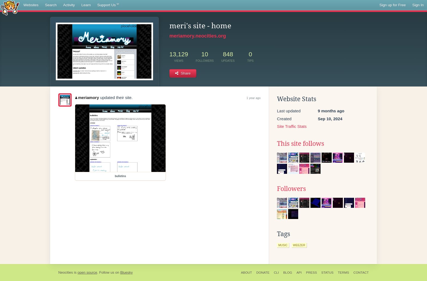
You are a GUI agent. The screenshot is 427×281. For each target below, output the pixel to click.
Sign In (418, 5)
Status (327, 272)
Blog (287, 272)
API (299, 272)
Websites (30, 5)
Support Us (108, 5)
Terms (343, 272)
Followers (291, 188)
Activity (69, 5)
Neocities (65, 272)
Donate (262, 272)
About (246, 272)
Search (51, 5)
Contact (361, 272)
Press (311, 272)
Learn (86, 5)
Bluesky (126, 272)
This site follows (300, 143)
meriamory (87, 97)
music (283, 245)
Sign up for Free (392, 5)
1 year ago (253, 98)
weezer (299, 245)
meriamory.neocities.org (197, 36)
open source (87, 272)
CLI (276, 272)
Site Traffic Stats (292, 126)
